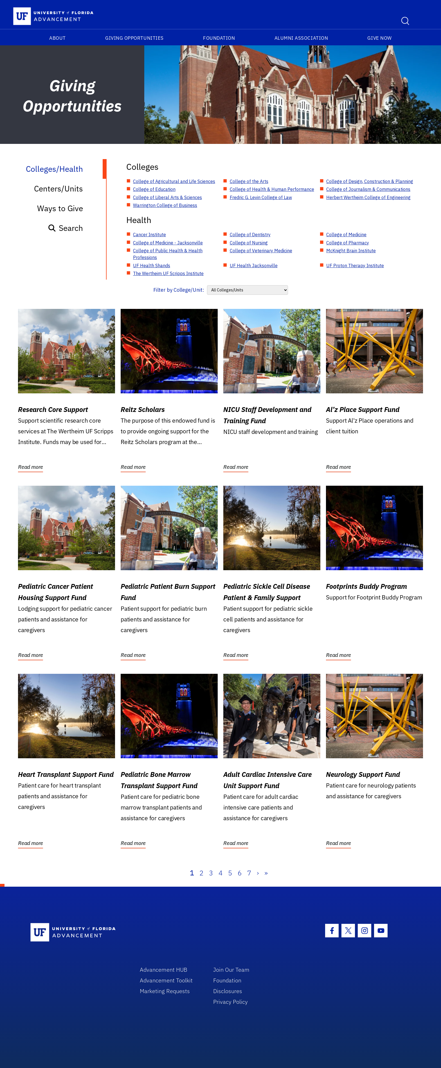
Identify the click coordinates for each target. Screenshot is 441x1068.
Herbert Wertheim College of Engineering (368, 197)
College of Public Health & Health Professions (167, 254)
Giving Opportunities (134, 38)
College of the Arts (249, 181)
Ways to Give (60, 208)
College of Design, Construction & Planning (369, 181)
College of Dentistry (250, 234)
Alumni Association (301, 38)
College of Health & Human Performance (272, 189)
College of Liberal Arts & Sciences (167, 197)
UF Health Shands (151, 265)
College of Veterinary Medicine (261, 250)
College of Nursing (249, 243)
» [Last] (266, 872)
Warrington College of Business (165, 205)
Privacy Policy (230, 1001)
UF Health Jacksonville (254, 265)
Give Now (379, 38)
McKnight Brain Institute (351, 250)
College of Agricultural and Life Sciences (174, 181)
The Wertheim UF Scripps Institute (168, 273)
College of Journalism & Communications (368, 189)
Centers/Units (58, 188)
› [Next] (258, 872)
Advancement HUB (163, 969)
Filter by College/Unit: (178, 290)
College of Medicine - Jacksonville (168, 243)
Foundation (219, 38)
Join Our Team (231, 969)
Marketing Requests (165, 991)
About (57, 38)
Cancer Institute (149, 234)
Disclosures (227, 991)
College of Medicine (346, 234)
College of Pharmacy (347, 243)
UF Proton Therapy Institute (355, 265)
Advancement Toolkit (166, 980)
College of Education (154, 189)
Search (65, 228)
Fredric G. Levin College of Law (261, 197)
